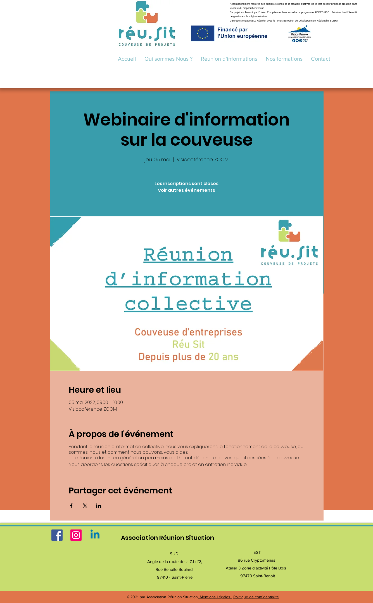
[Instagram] (76, 535)
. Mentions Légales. (215, 597)
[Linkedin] (95, 535)
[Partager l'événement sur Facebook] (71, 505)
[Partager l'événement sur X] (85, 505)
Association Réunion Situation (167, 537)
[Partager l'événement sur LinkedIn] (98, 505)
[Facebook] (57, 535)
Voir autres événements (186, 190)
